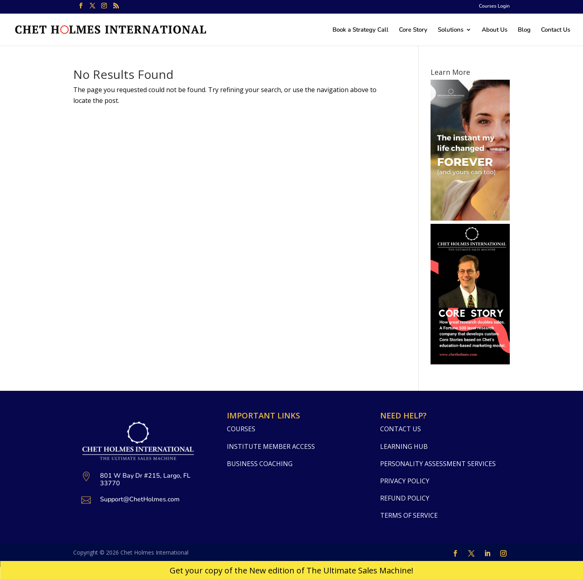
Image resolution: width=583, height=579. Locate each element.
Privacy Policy (404, 480)
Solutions (450, 30)
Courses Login (494, 6)
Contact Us (555, 30)
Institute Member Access (271, 446)
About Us (494, 30)
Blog (524, 30)
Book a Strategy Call (361, 30)
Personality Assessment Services (438, 463)
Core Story (413, 30)
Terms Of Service (409, 515)
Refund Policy (404, 498)
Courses (241, 428)
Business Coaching (260, 463)
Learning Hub (404, 446)
